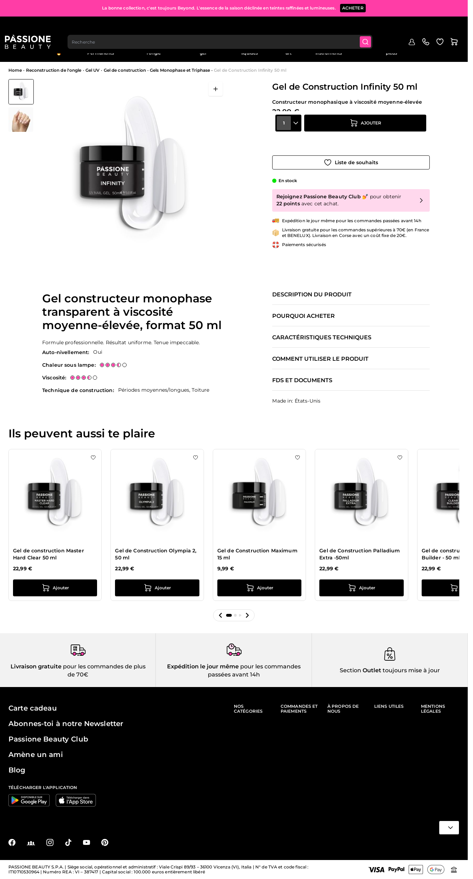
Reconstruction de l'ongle (154, 50)
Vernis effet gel (203, 50)
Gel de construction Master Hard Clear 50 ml (48, 554)
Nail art (289, 50)
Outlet (435, 48)
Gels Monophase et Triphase (180, 70)
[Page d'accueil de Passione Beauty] (31, 27)
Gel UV (92, 70)
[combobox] (224, 27)
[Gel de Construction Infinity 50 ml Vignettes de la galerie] (21, 105)
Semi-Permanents (100, 50)
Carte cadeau (32, 708)
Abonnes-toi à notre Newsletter (65, 723)
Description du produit (312, 294)
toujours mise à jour (410, 670)
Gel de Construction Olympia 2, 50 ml (155, 554)
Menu (20, 50)
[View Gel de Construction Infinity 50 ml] (21, 91)
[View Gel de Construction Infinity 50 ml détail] (21, 119)
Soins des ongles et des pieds (391, 50)
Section (350, 670)
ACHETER (353, 6)
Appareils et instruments (328, 50)
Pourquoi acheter (303, 316)
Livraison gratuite (36, 666)
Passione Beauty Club (48, 739)
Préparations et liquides (249, 50)
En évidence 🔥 (59, 50)
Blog (454, 48)
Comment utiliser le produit (320, 359)
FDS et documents (302, 380)
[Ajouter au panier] (365, 136)
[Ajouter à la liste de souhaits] (351, 156)
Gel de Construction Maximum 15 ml (257, 554)
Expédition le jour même (203, 666)
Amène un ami (35, 754)
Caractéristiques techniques (321, 337)
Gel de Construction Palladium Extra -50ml (359, 554)
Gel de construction (125, 70)
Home (15, 70)
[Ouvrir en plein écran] (216, 89)
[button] (220, 615)
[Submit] (371, 27)
